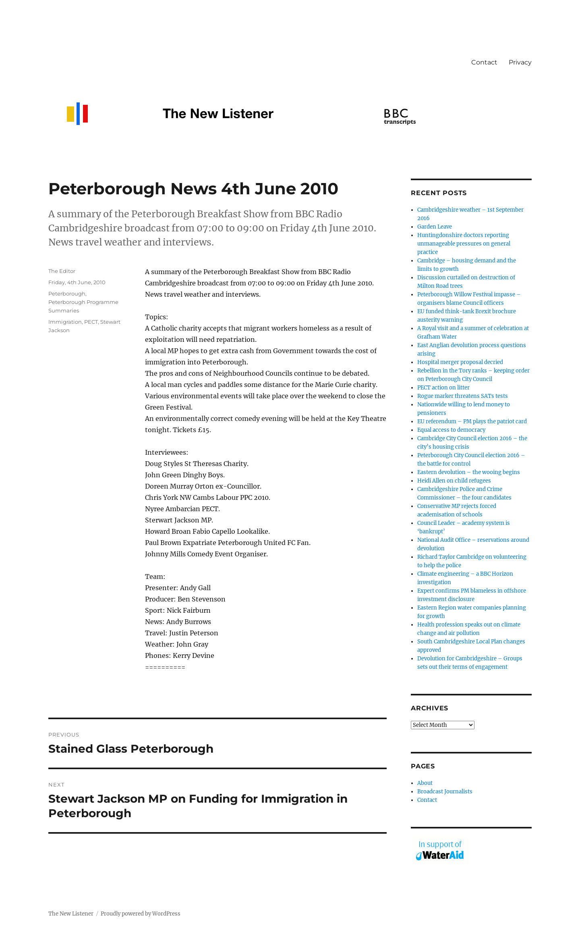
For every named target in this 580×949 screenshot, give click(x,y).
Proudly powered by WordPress (140, 913)
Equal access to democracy (451, 430)
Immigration (65, 321)
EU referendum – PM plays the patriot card (472, 421)
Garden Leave (434, 226)
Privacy (520, 62)
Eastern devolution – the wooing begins (468, 472)
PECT (91, 321)
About (425, 783)
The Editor (61, 271)
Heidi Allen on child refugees (454, 480)
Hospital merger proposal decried (460, 362)
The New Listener (70, 913)
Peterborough (66, 293)
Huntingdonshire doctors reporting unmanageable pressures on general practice (463, 244)
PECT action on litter (443, 387)
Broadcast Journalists (444, 791)
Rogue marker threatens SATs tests (462, 396)
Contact (484, 62)
